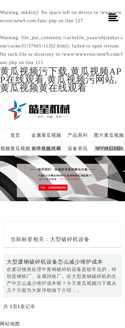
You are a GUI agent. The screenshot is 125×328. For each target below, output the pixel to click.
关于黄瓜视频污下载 (109, 150)
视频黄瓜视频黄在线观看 (15, 150)
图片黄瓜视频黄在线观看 (109, 137)
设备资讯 (78, 148)
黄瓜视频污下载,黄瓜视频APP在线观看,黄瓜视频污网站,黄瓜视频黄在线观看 (61, 79)
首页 (15, 135)
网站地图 (10, 323)
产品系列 (78, 135)
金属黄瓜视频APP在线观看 (46, 137)
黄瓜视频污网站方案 (46, 150)
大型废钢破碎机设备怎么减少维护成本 (55, 262)
